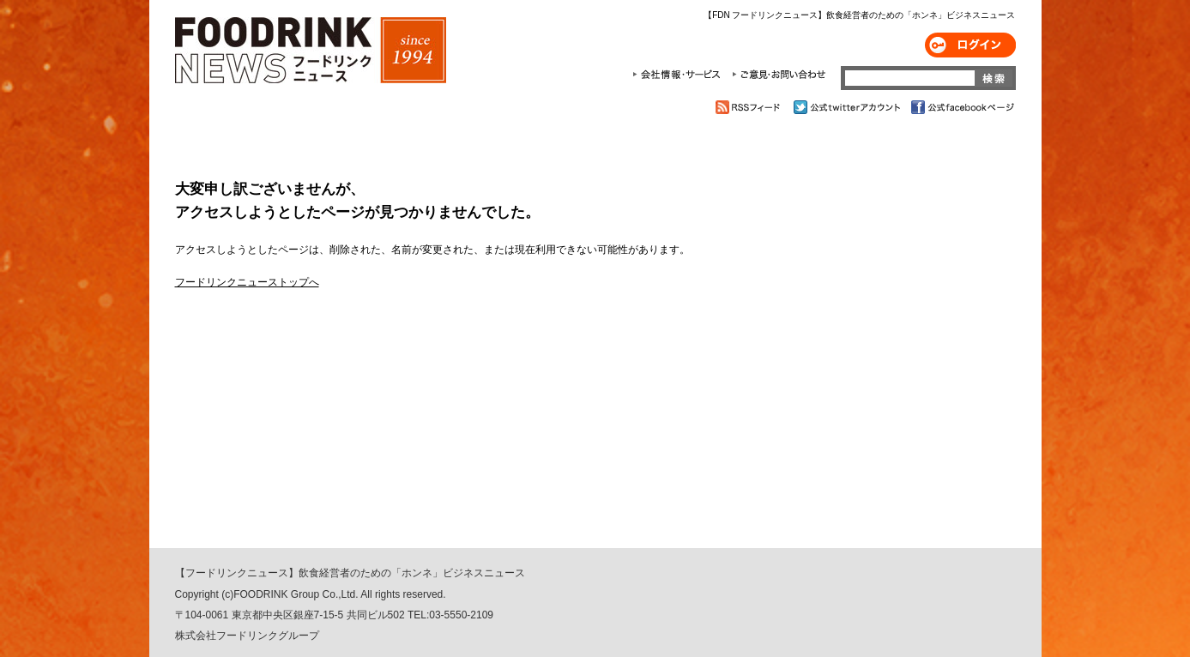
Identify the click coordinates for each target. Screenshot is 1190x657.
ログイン (970, 45)
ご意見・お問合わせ (778, 74)
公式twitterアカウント (848, 107)
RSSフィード (750, 107)
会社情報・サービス (679, 74)
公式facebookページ (961, 107)
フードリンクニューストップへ (247, 282)
